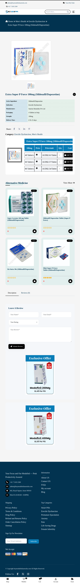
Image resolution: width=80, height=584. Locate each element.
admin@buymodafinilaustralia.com (16, 3)
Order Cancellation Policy (15, 522)
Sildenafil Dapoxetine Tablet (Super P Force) (56, 219)
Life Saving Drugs (48, 526)
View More (69, 183)
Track (72, 580)
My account (46, 488)
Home (9, 21)
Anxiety (44, 518)
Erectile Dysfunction (37, 21)
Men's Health (21, 21)
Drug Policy (10, 515)
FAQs (43, 485)
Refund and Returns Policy (16, 518)
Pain (43, 522)
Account (55, 580)
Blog (43, 492)
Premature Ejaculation (50, 515)
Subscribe (33, 541)
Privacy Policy (11, 508)
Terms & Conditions (13, 511)
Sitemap (8, 526)
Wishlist (24, 580)
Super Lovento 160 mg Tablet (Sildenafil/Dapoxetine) (18, 219)
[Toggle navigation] (73, 12)
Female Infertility (48, 529)
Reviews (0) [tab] (25, 293)
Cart (40, 580)
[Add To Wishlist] (74, 94)
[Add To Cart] (35, 231)
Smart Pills (45, 508)
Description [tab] (12, 293)
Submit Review (16, 346)
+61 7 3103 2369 (11, 6)
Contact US (45, 481)
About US (45, 478)
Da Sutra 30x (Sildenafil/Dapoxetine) (20, 269)
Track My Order (69, 3)
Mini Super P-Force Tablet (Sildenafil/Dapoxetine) (54, 269)
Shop (7, 580)
